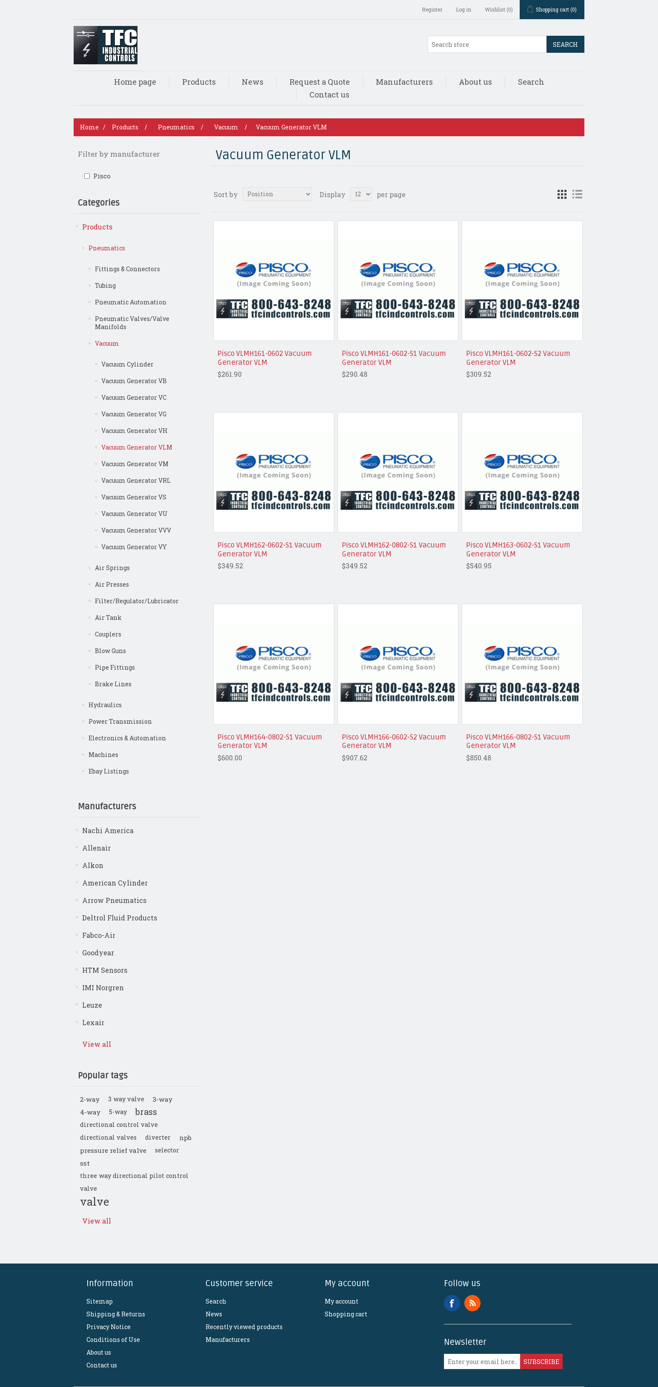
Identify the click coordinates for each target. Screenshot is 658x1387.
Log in (463, 9)
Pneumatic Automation (130, 302)
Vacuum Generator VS (133, 497)
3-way (162, 1099)
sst (85, 1163)
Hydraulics (105, 705)
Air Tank (108, 617)
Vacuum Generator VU (134, 514)
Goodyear (98, 952)
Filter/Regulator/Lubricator (137, 601)
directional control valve (119, 1124)
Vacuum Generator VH (134, 431)
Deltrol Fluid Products (119, 917)
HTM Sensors (104, 970)
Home (89, 127)
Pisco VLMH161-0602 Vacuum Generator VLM (264, 358)
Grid (562, 194)
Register (432, 9)
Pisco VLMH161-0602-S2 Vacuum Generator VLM (518, 358)
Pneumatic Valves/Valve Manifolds (132, 323)
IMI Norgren (103, 987)
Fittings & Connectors (127, 269)
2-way (90, 1099)
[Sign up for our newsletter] (482, 1361)
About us (475, 82)
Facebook (452, 1303)
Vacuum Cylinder (127, 364)
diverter (158, 1137)
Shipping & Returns (115, 1314)
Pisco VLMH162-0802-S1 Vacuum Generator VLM (394, 549)
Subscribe (541, 1362)
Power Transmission (120, 721)
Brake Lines (113, 684)
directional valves (108, 1137)
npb (185, 1137)
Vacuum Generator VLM (136, 447)
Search (565, 44)
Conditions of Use (113, 1339)
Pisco (102, 176)
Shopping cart (346, 1314)
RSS (472, 1303)
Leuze (92, 1004)
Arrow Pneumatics (114, 900)
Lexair (93, 1022)
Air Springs (112, 568)
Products (199, 82)
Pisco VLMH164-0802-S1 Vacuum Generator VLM (269, 741)
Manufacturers (404, 82)
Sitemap (99, 1301)
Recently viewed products (244, 1327)
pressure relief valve (113, 1150)
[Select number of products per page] (361, 194)
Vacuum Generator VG (133, 414)
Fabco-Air (98, 935)
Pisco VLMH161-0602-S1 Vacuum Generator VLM (394, 358)
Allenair (96, 847)
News (252, 82)
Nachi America (108, 830)
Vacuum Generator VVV (136, 530)
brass (146, 1112)
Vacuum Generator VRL (136, 480)
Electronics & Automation (127, 738)
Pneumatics (107, 248)
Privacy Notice (108, 1327)
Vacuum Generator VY (134, 547)
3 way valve (126, 1099)
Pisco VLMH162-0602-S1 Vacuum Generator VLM (269, 549)
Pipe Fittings (115, 667)
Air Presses (112, 584)
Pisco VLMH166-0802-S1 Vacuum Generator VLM (518, 741)
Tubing (105, 285)
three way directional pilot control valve (134, 1182)
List (577, 194)
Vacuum (107, 343)
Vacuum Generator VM (135, 464)
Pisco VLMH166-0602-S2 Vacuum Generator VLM (394, 741)
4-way (90, 1112)
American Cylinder (115, 882)
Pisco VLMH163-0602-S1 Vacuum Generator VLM (518, 549)
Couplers (108, 634)
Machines (103, 755)
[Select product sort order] (277, 194)
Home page (135, 82)
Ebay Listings (109, 771)
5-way (118, 1112)
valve (94, 1201)
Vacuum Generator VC (133, 397)
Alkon (92, 865)
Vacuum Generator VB (134, 381)
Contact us (329, 94)
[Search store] (487, 44)
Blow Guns (110, 651)
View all (96, 1044)
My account (341, 1301)
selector (167, 1150)
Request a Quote (319, 82)
